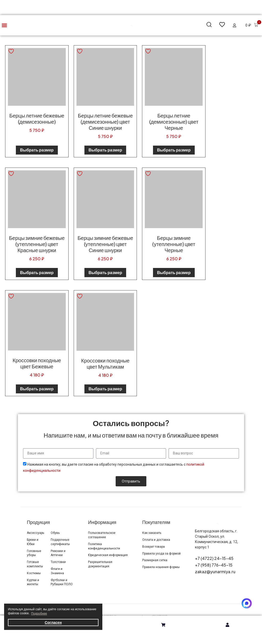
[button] (4, 25)
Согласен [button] (53, 622)
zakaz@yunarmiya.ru (215, 571)
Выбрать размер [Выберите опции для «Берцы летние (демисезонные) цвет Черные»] (174, 149)
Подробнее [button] (39, 613)
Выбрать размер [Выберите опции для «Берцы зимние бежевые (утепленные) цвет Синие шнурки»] (105, 272)
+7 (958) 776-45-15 (214, 565)
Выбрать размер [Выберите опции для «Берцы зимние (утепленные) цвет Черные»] (174, 272)
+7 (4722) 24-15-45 (214, 558)
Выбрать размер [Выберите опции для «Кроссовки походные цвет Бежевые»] (36, 388)
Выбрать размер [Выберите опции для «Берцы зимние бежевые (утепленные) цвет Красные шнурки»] (36, 272)
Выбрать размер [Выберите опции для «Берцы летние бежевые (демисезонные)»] (36, 149)
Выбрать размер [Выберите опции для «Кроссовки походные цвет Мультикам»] (105, 388)
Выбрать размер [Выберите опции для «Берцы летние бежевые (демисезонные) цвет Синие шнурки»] (105, 149)
